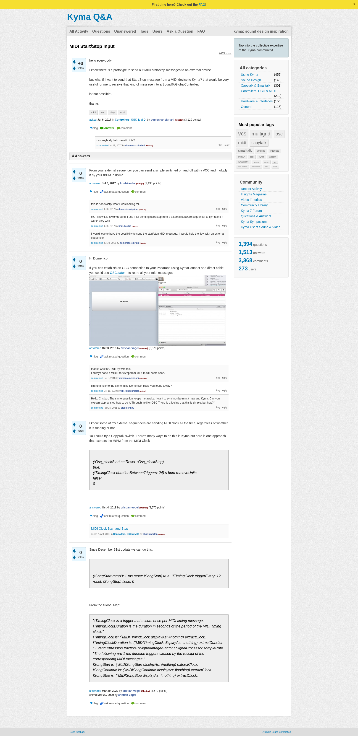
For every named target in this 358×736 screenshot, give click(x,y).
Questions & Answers (256, 216)
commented (102, 145)
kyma (261, 156)
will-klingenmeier (129, 391)
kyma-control (243, 162)
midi (242, 142)
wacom (272, 157)
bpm (275, 162)
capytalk (258, 142)
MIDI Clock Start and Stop (109, 528)
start (102, 112)
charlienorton (150, 534)
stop (112, 112)
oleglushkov (127, 408)
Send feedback (77, 732)
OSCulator (118, 273)
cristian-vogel (130, 348)
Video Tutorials (251, 200)
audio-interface (242, 166)
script (266, 162)
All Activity (78, 31)
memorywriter (256, 166)
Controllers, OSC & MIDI (258, 91)
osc (279, 133)
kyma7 (241, 156)
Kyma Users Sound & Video (260, 227)
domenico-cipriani (162, 119)
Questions (101, 31)
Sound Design (251, 80)
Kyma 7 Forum (251, 211)
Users (158, 31)
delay (266, 166)
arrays (256, 162)
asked (93, 119)
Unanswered (125, 31)
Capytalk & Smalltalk (255, 85)
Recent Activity (251, 189)
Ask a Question (180, 31)
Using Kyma (249, 74)
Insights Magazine (254, 194)
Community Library (254, 205)
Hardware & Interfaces (257, 101)
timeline (261, 150)
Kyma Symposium (254, 221)
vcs (242, 133)
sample (275, 166)
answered (95, 183)
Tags (144, 31)
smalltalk (245, 150)
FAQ (202, 4)
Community (251, 182)
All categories (253, 68)
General (246, 107)
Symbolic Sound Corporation (276, 732)
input (122, 112)
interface (274, 151)
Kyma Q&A (90, 17)
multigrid (261, 134)
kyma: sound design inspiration (261, 31)
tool (251, 156)
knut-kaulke (127, 183)
